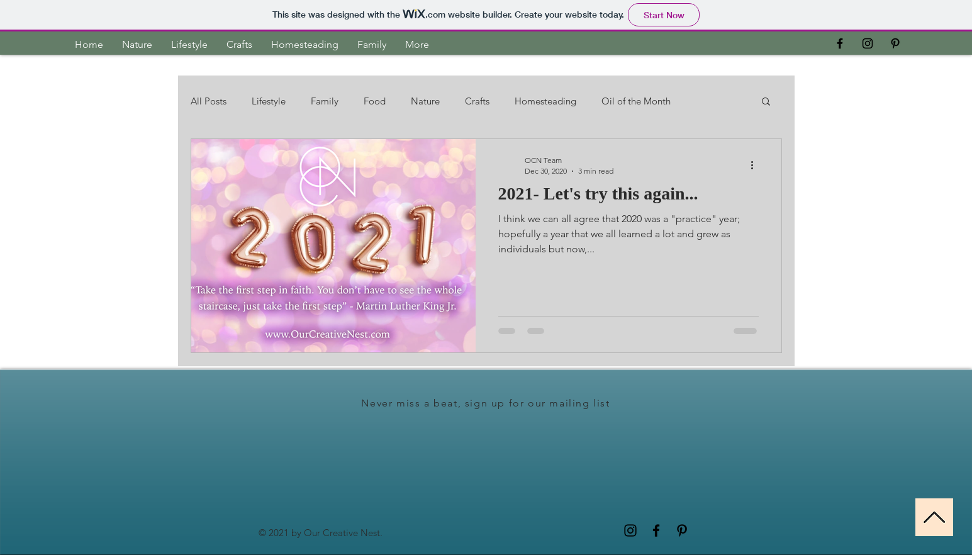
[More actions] (756, 164)
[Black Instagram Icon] (867, 43)
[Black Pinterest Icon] (895, 43)
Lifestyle (269, 101)
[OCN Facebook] (840, 43)
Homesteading (545, 101)
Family (324, 101)
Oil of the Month (636, 101)
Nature (425, 101)
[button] (766, 102)
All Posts (208, 101)
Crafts (477, 101)
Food (375, 101)
